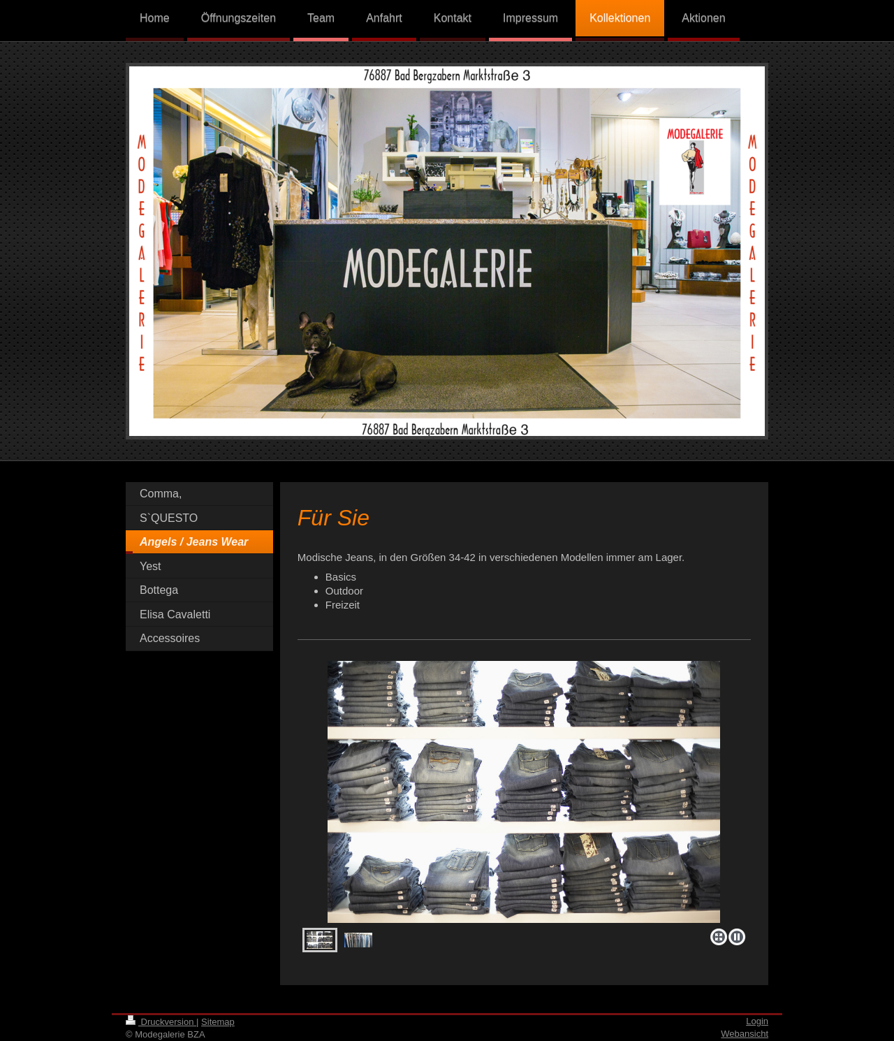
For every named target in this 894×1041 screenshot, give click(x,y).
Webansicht (744, 1033)
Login (757, 1021)
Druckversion (161, 1022)
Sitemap (218, 1022)
